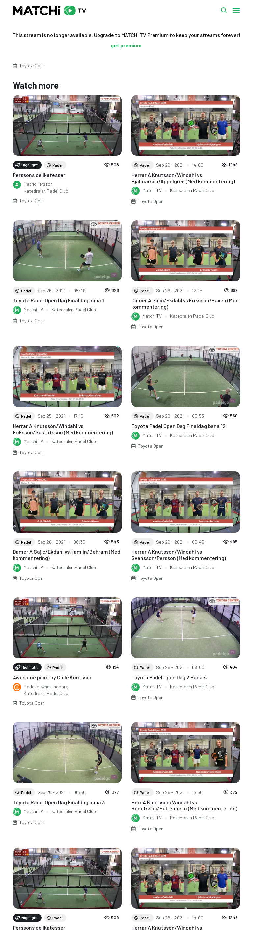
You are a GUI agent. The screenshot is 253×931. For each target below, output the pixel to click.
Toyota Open (32, 65)
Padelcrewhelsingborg (46, 686)
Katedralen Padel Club (46, 191)
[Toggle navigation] (236, 10)
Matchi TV (152, 190)
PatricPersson (38, 184)
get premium (126, 45)
